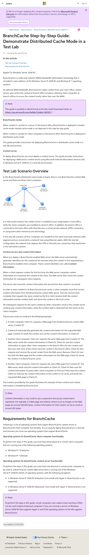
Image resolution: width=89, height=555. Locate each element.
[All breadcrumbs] (5, 30)
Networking (13, 29)
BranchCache (26, 29)
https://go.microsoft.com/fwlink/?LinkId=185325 (28, 112)
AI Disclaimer (10, 543)
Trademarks (47, 547)
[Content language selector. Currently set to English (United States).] (16, 537)
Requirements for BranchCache (17, 66)
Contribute (47, 543)
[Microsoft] (44, 3)
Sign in (84, 3)
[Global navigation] (2, 3)
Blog (37, 543)
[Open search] (78, 3)
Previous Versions (25, 543)
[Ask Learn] (79, 30)
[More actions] (83, 30)
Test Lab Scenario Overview (16, 63)
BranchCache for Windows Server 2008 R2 (50, 29)
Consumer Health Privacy (15, 547)
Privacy (58, 543)
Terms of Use (35, 547)
